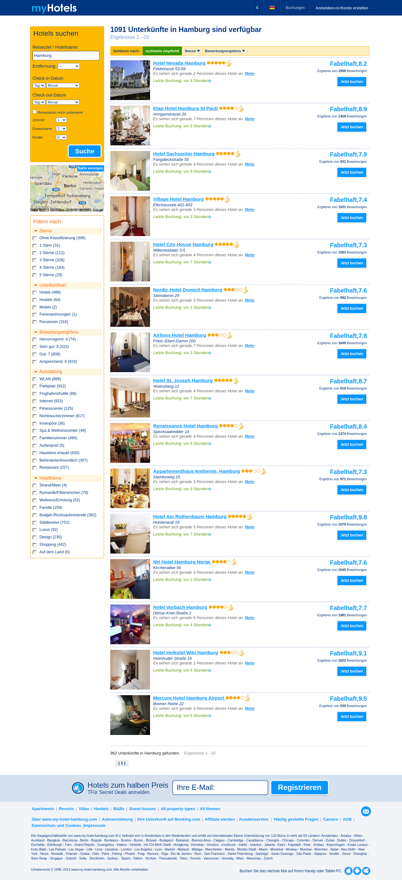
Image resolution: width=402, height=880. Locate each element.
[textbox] (66, 56)
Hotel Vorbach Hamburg (180, 607)
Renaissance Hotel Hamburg (186, 425)
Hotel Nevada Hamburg (179, 63)
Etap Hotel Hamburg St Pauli (185, 108)
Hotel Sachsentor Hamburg (184, 153)
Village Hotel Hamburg (178, 199)
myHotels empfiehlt (162, 51)
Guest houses (142, 808)
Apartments (43, 808)
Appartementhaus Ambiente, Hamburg (196, 471)
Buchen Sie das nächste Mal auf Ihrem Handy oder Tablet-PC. (291, 871)
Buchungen (295, 8)
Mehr (250, 73)
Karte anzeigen (90, 168)
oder (342, 8)
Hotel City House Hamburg (183, 244)
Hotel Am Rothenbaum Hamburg (189, 516)
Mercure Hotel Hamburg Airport (189, 697)
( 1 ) (122, 763)
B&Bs (118, 808)
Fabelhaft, (348, 63)
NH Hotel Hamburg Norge (182, 561)
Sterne (192, 51)
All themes (210, 808)
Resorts (66, 808)
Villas (84, 808)
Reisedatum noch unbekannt (60, 112)
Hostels (101, 808)
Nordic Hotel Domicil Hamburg (187, 289)
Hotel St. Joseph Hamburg (183, 380)
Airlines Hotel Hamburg (179, 335)
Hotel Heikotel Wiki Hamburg (185, 652)
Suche (84, 151)
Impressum (94, 825)
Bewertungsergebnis (225, 51)
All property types (178, 808)
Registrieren (300, 787)
